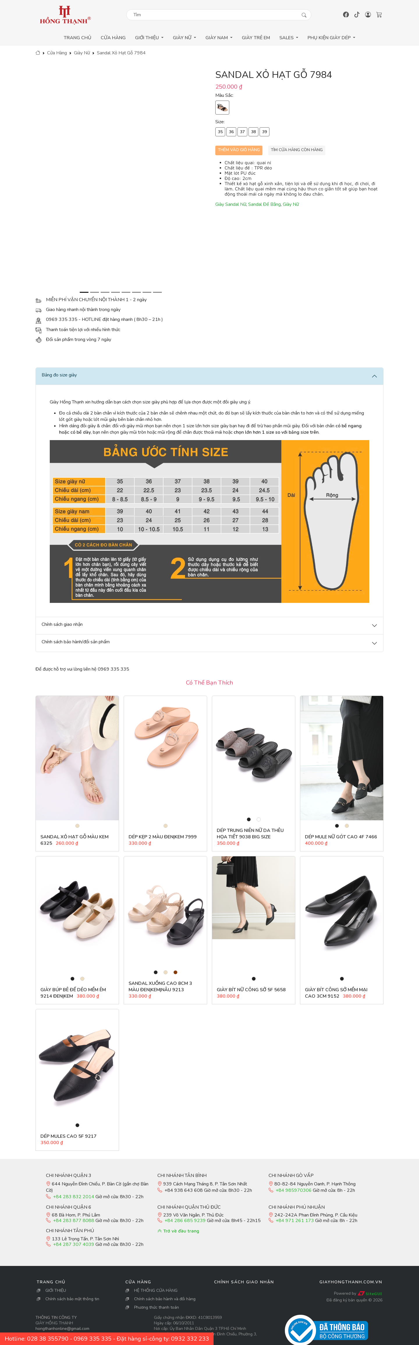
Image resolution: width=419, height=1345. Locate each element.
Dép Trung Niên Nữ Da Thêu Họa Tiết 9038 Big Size (250, 833)
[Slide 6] (136, 292)
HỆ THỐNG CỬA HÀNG (155, 1290)
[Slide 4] (115, 292)
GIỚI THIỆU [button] (147, 38)
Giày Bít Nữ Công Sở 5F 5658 (251, 990)
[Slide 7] (147, 292)
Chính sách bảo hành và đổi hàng (165, 1299)
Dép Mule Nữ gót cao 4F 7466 (341, 837)
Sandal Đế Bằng (264, 204)
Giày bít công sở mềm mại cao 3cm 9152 (336, 993)
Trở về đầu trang (178, 1230)
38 (253, 132)
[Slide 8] (157, 292)
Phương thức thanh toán (156, 1307)
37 (242, 132)
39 (264, 132)
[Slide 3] (105, 292)
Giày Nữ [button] (183, 38)
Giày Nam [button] (217, 38)
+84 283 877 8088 (73, 1220)
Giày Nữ (82, 53)
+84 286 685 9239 (185, 1220)
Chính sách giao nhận (244, 1282)
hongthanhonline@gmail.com (62, 1328)
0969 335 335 (92, 1339)
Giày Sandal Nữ (230, 204)
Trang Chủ (77, 38)
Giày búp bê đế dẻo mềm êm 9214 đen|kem (73, 993)
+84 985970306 (294, 1190)
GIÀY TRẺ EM (256, 38)
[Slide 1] (84, 292)
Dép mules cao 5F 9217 (68, 1136)
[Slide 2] (94, 292)
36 (231, 132)
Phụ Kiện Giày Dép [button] (330, 38)
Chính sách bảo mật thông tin (72, 1299)
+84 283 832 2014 (73, 1197)
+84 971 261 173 (295, 1220)
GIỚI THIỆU (55, 1290)
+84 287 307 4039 (73, 1244)
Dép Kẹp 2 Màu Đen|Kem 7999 (163, 837)
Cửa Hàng (113, 38)
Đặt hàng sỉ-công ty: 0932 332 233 (163, 1339)
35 (220, 132)
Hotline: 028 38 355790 (36, 1339)
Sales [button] (287, 38)
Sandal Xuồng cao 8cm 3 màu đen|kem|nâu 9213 (160, 986)
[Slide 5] (126, 292)
